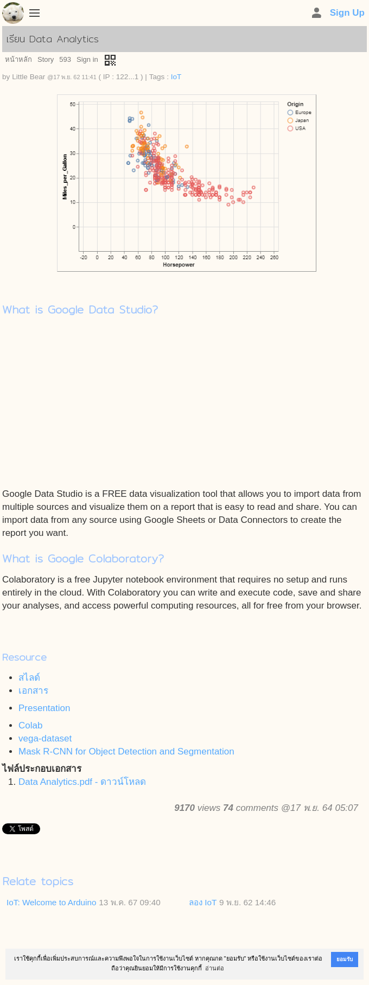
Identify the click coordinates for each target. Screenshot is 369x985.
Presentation (44, 708)
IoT (176, 77)
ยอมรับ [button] (344, 959)
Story (45, 59)
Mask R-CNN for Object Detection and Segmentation (126, 751)
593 (65, 59)
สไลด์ (29, 678)
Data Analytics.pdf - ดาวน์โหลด (82, 782)
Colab (30, 725)
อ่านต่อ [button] (214, 968)
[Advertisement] (184, 406)
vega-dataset (45, 738)
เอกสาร (33, 691)
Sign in (87, 59)
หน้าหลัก (18, 59)
